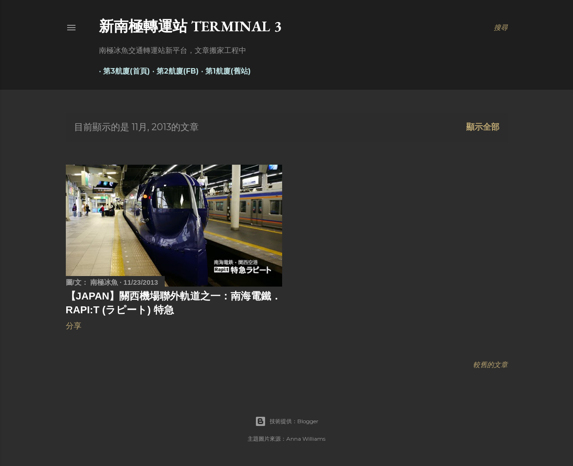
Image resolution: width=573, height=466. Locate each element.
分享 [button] (73, 326)
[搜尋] (501, 28)
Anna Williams (305, 438)
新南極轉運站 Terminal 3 (190, 26)
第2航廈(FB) (173, 71)
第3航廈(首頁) (122, 71)
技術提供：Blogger (286, 421)
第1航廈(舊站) (224, 71)
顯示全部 (482, 127)
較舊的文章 (490, 364)
